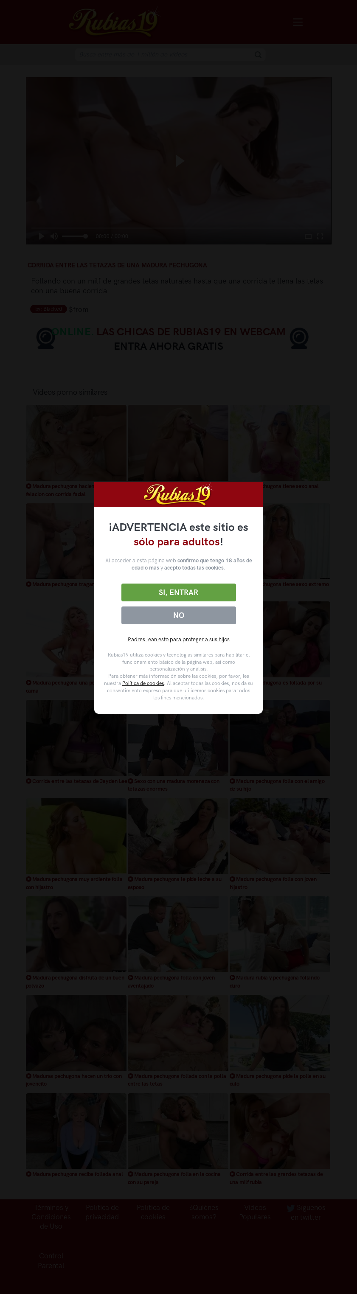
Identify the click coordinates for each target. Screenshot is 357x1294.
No (178, 615)
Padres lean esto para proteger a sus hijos (179, 639)
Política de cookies (143, 683)
